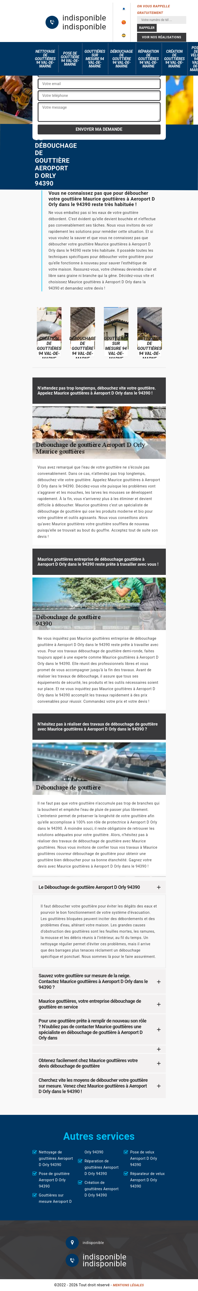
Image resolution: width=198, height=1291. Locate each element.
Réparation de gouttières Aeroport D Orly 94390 (101, 1167)
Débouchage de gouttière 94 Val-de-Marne (121, 58)
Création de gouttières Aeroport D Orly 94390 (101, 1188)
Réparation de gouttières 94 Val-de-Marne (148, 58)
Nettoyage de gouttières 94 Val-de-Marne (45, 58)
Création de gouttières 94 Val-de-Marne (174, 58)
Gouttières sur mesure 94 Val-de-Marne (94, 58)
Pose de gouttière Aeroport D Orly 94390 (54, 1180)
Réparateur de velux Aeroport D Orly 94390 (147, 1180)
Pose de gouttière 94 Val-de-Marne (70, 58)
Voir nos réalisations (161, 37)
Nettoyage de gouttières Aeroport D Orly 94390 (56, 1158)
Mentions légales (128, 1285)
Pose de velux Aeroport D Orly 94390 (143, 1158)
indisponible (84, 18)
